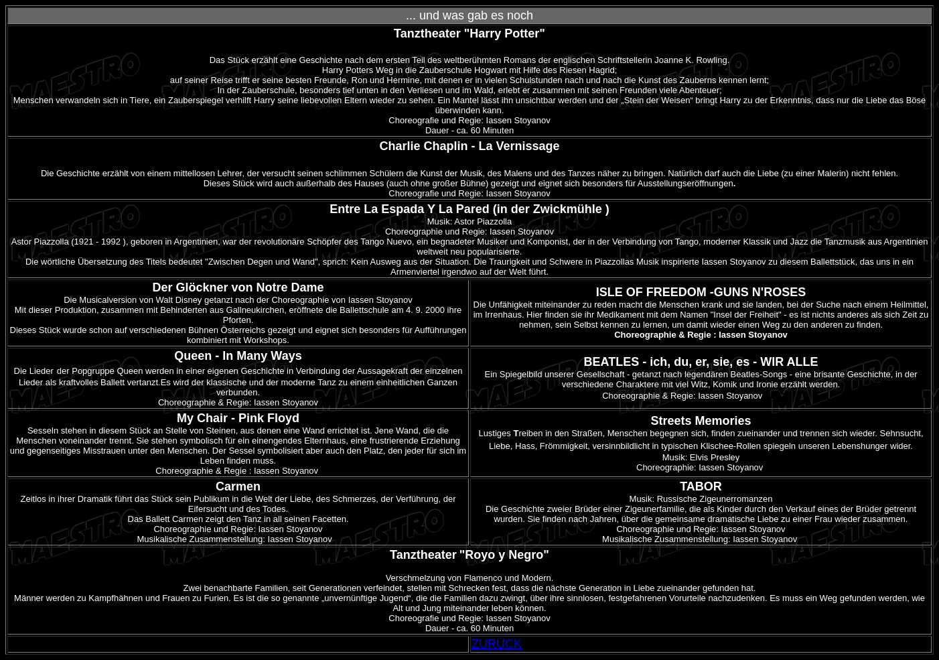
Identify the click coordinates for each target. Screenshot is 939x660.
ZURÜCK (497, 644)
